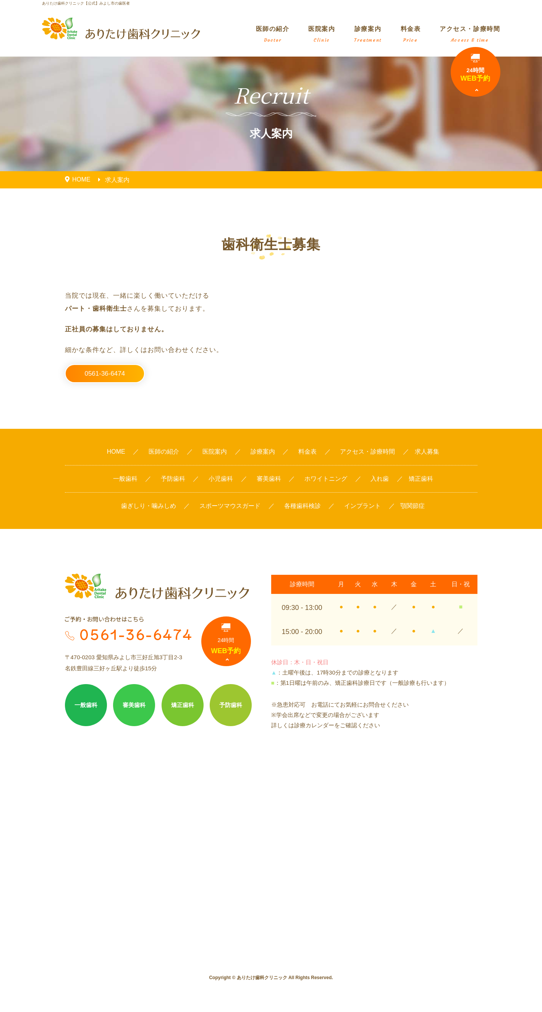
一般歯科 (125, 479)
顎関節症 (412, 506)
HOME (116, 452)
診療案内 (367, 34)
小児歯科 (221, 479)
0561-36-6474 (105, 373)
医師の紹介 (273, 34)
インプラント (362, 506)
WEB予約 (475, 68)
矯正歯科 (421, 479)
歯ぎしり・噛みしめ (148, 506)
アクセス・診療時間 (470, 34)
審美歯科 (269, 479)
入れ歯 (380, 479)
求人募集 (427, 452)
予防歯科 (173, 479)
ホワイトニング (325, 479)
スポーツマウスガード (229, 506)
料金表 (411, 34)
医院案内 (321, 34)
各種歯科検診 (302, 506)
